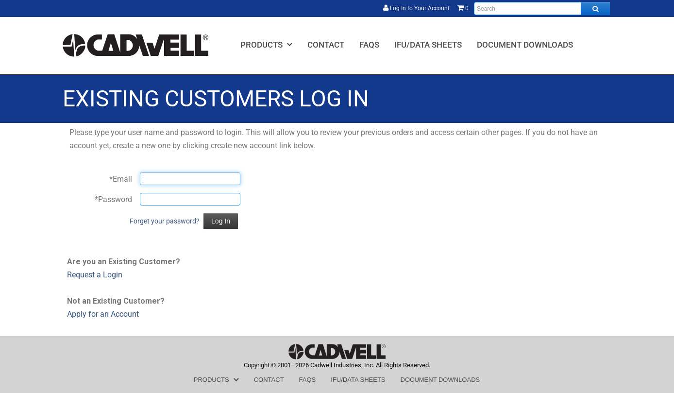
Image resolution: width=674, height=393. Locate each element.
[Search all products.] (595, 8)
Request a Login (94, 274)
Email (120, 179)
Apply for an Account (103, 314)
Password (113, 199)
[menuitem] (266, 44)
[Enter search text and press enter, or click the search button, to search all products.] (542, 8)
